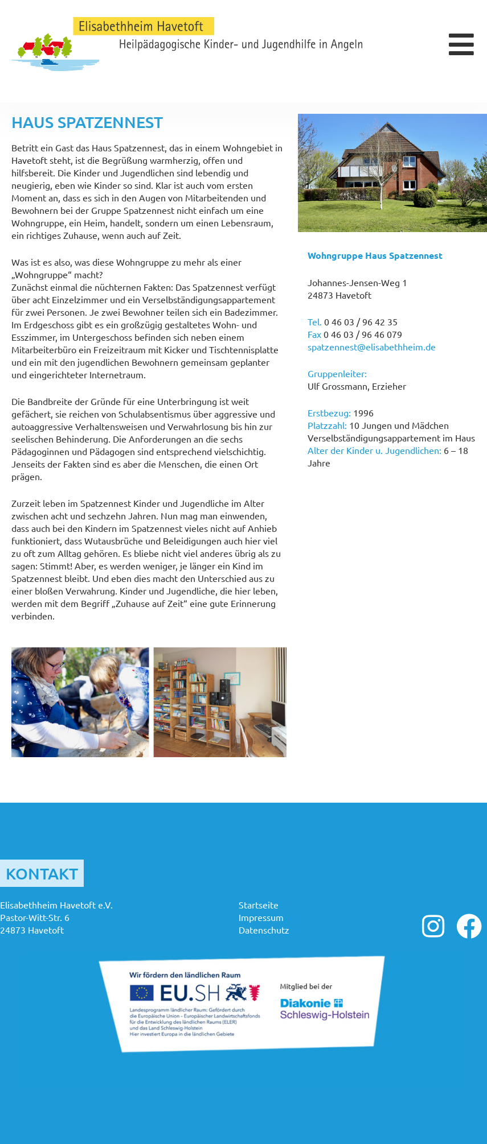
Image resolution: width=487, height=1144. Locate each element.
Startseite (259, 904)
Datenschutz (264, 929)
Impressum (261, 917)
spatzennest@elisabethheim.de (372, 346)
